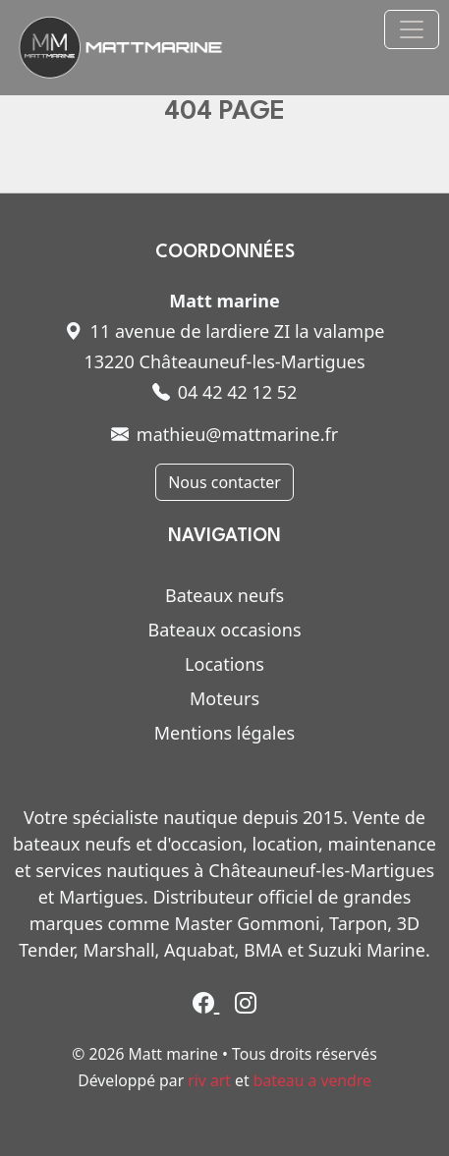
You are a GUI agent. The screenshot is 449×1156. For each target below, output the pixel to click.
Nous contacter (224, 482)
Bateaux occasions (224, 629)
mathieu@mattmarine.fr (224, 434)
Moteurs (224, 698)
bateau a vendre (312, 1080)
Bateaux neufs (224, 595)
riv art (209, 1080)
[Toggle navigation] (411, 29)
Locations (224, 664)
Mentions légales (224, 732)
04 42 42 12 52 (225, 392)
